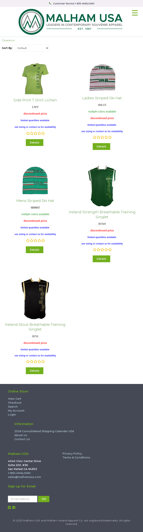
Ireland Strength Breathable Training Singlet (102, 214)
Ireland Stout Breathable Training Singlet (35, 326)
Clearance (8, 40)
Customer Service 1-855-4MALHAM (73, 3)
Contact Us (22, 439)
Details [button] (34, 142)
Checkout (14, 402)
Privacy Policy (72, 453)
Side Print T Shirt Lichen (35, 100)
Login (12, 414)
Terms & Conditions (76, 457)
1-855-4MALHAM (19, 473)
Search (13, 406)
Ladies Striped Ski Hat (102, 98)
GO (44, 499)
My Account (16, 410)
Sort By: (7, 48)
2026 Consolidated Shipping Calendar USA (44, 431)
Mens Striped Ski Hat (35, 200)
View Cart (14, 398)
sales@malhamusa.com (24, 477)
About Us (20, 435)
